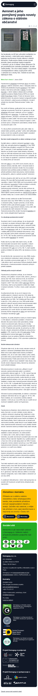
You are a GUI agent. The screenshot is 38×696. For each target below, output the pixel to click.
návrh (26, 84)
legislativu (23, 145)
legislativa (30, 211)
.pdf (31, 223)
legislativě (13, 238)
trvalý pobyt (26, 332)
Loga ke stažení (8, 600)
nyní (12, 207)
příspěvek (13, 84)
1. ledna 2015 (5, 190)
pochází (26, 143)
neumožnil (14, 184)
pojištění (3, 332)
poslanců (24, 88)
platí (20, 334)
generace (15, 114)
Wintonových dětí (29, 192)
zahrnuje (26, 283)
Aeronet (3, 92)
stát (35, 178)
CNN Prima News (7, 96)
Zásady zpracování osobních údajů (11, 691)
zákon (9, 164)
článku (23, 90)
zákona (3, 86)
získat (3, 116)
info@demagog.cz (8, 595)
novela (22, 205)
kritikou (27, 190)
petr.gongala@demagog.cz (11, 587)
